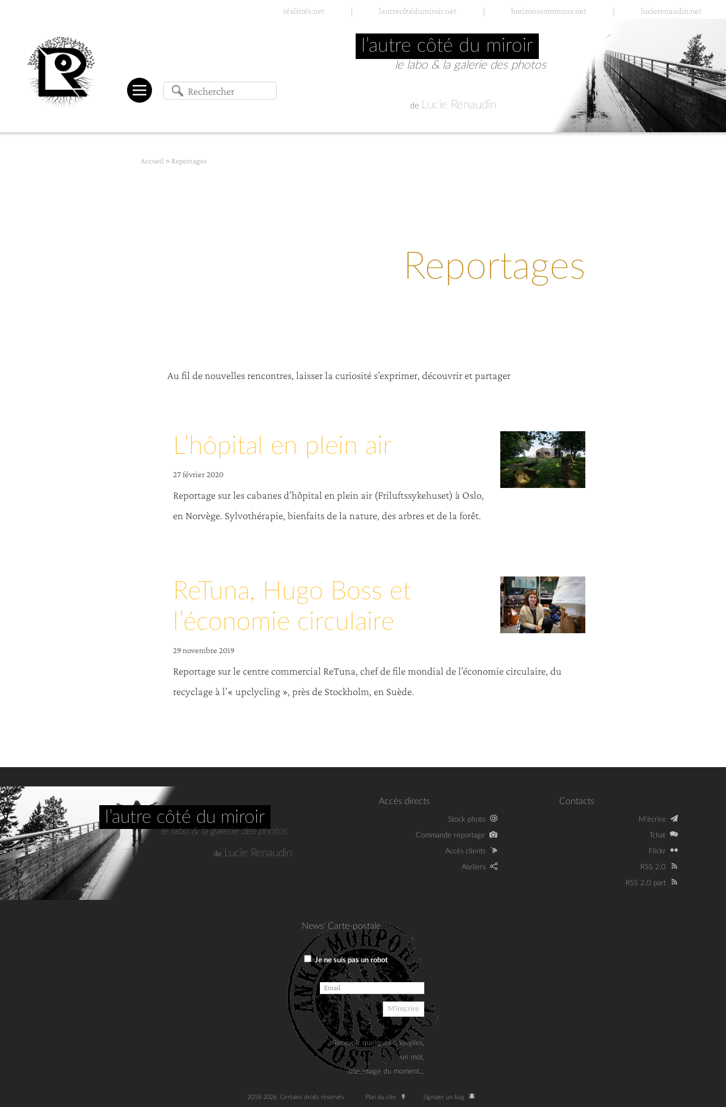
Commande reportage (450, 835)
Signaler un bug (451, 1097)
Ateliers (474, 867)
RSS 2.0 (653, 867)
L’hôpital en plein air (282, 446)
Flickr (657, 851)
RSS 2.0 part (646, 883)
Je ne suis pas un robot (346, 959)
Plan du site (388, 1097)
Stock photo (467, 819)
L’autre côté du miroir (185, 817)
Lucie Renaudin (458, 105)
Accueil (152, 161)
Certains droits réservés (315, 1097)
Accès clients (465, 851)
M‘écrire (652, 819)
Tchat (657, 835)
